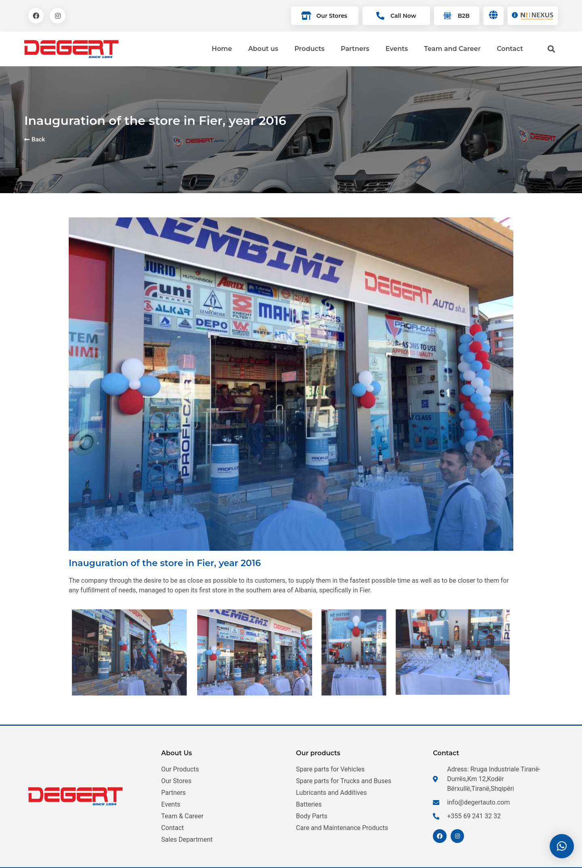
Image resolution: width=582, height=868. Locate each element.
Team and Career (452, 49)
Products (309, 49)
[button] (562, 846)
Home (222, 49)
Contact (510, 49)
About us (263, 49)
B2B (463, 15)
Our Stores (331, 15)
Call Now (403, 15)
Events (397, 49)
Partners (355, 49)
